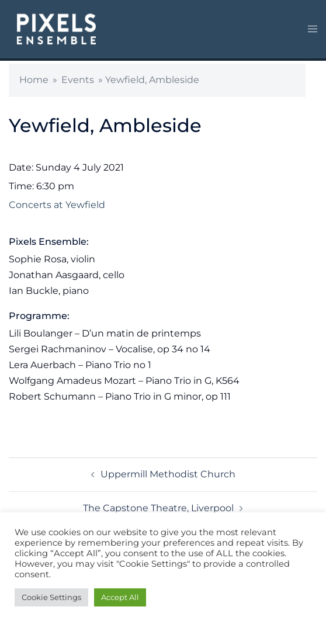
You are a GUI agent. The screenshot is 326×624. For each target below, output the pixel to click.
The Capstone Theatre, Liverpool (158, 508)
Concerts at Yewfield (57, 204)
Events (77, 79)
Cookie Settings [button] (51, 597)
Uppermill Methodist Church (167, 474)
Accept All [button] (120, 597)
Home (33, 79)
